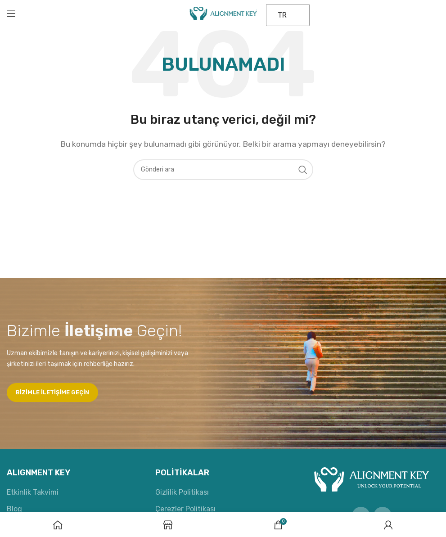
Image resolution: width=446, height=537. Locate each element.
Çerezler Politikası (185, 509)
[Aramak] (223, 169)
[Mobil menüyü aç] (11, 14)
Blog (14, 509)
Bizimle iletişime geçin (52, 392)
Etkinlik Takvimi (33, 492)
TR (282, 15)
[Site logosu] (223, 13)
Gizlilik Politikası (182, 492)
